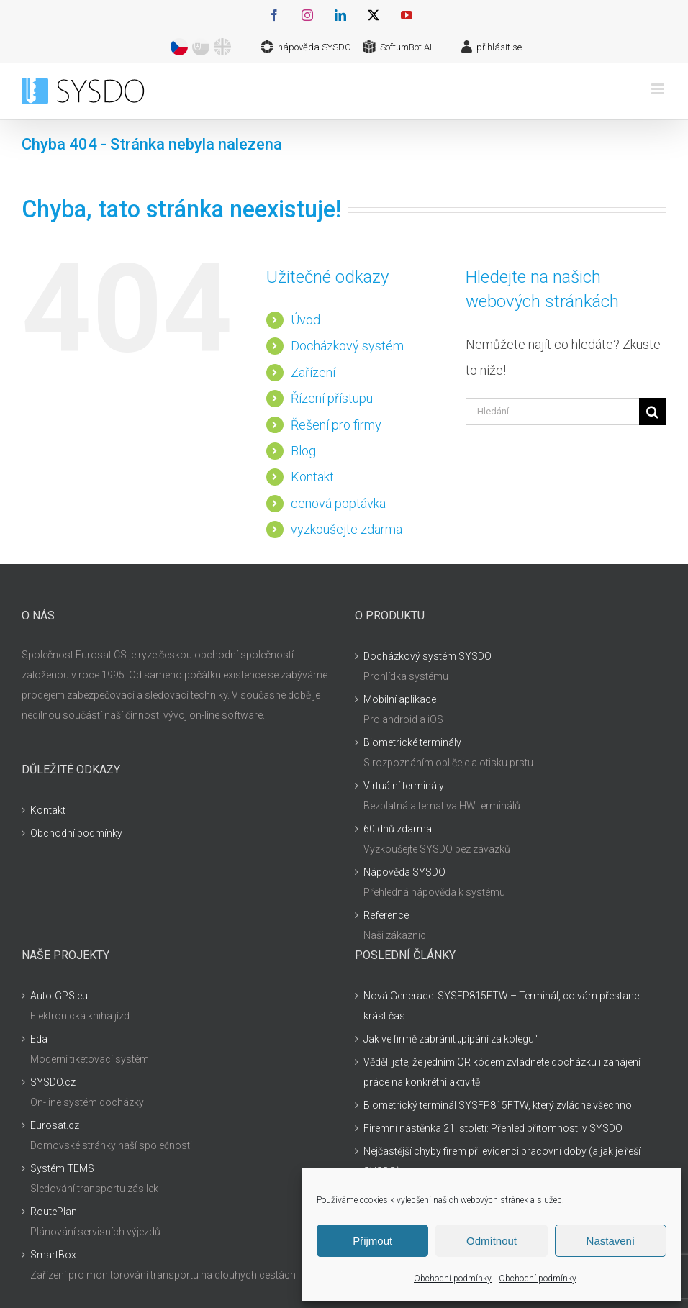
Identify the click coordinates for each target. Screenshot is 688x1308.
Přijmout (372, 1241)
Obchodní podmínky (453, 1278)
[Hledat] (652, 411)
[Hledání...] (552, 411)
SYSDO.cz (53, 1082)
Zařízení (313, 372)
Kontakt (312, 476)
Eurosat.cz (54, 1125)
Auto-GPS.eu (59, 996)
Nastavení (611, 1241)
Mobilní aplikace (399, 699)
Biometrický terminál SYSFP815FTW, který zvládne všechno (497, 1105)
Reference (386, 915)
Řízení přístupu (332, 398)
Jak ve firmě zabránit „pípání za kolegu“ (450, 1039)
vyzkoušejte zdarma (346, 529)
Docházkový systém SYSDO (427, 656)
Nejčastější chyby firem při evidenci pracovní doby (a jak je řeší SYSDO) (502, 1161)
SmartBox (53, 1255)
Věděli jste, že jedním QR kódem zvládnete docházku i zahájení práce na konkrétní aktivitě (502, 1072)
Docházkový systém (347, 345)
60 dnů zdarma (397, 829)
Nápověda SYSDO (404, 872)
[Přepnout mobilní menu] (658, 88)
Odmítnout (491, 1241)
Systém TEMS (62, 1168)
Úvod (305, 319)
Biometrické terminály (412, 742)
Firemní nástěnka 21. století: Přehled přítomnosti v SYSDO (493, 1128)
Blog (303, 450)
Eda (38, 1039)
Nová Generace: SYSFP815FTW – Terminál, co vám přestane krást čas (501, 1006)
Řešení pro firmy (336, 424)
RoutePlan (53, 1211)
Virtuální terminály (403, 785)
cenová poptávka (338, 503)
